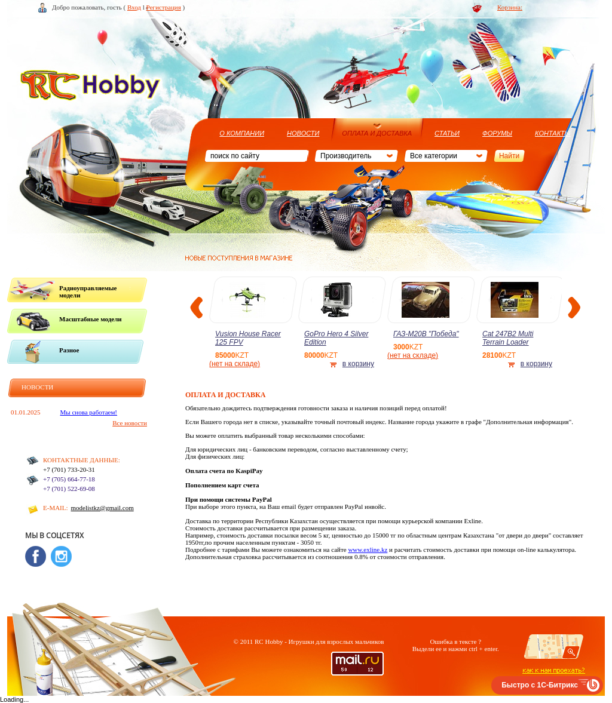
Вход (134, 7)
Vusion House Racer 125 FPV (248, 338)
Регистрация (163, 7)
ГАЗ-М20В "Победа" (426, 334)
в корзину (358, 364)
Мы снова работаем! (89, 412)
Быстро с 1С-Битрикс (539, 685)
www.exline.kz (367, 549)
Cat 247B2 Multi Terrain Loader (507, 338)
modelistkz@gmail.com (102, 507)
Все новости (129, 422)
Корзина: (509, 7)
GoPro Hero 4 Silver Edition (336, 338)
